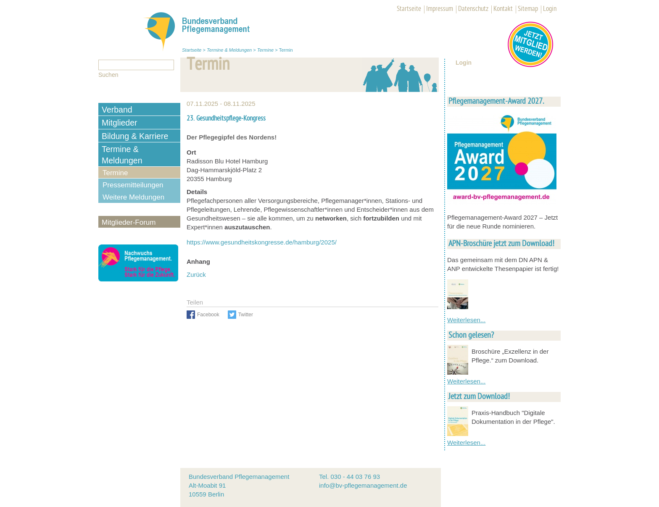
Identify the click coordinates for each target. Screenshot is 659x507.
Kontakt (503, 9)
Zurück (196, 274)
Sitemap (528, 9)
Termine (265, 50)
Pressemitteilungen (133, 185)
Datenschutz (473, 9)
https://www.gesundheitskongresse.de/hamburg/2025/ (262, 242)
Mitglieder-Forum (129, 222)
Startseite (409, 9)
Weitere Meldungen (133, 197)
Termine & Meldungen (229, 50)
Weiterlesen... (466, 319)
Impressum (439, 9)
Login (549, 9)
